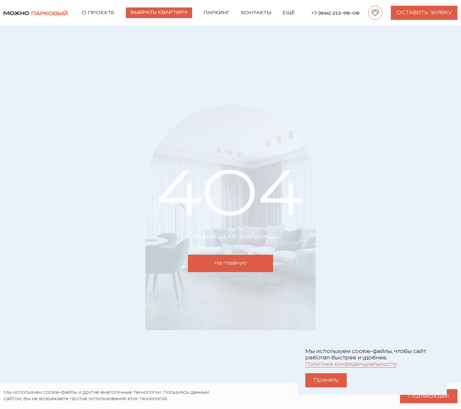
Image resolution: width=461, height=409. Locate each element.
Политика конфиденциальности (351, 364)
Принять (326, 380)
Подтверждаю (429, 396)
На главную (230, 263)
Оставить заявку (424, 12)
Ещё (289, 13)
